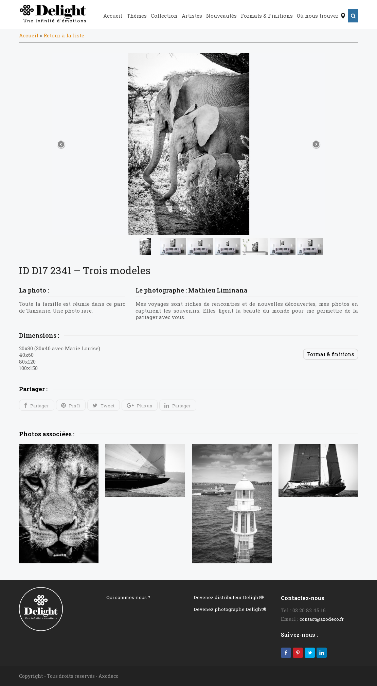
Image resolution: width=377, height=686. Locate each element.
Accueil (28, 35)
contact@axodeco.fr (322, 619)
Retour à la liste (63, 35)
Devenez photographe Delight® (230, 609)
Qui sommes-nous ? (128, 597)
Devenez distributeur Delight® (229, 597)
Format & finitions (330, 354)
